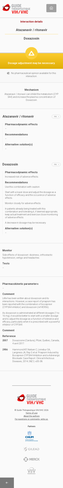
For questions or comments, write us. (31, 419)
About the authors (32, 416)
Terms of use (31, 413)
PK (56, 117)
